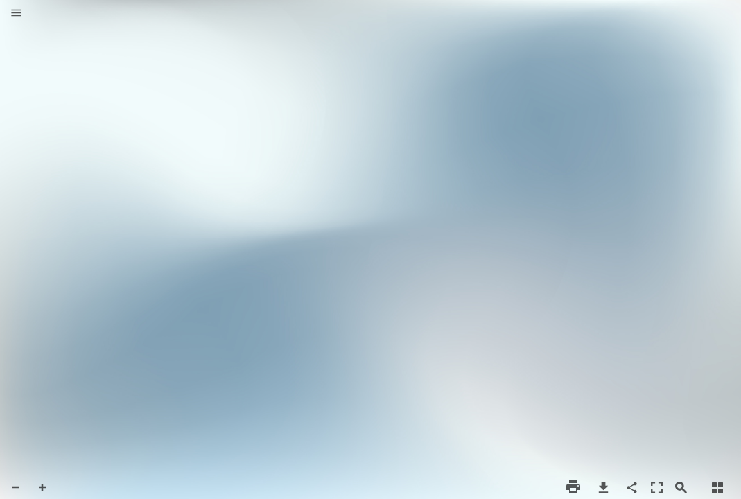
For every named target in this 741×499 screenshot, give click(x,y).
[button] (16, 13)
